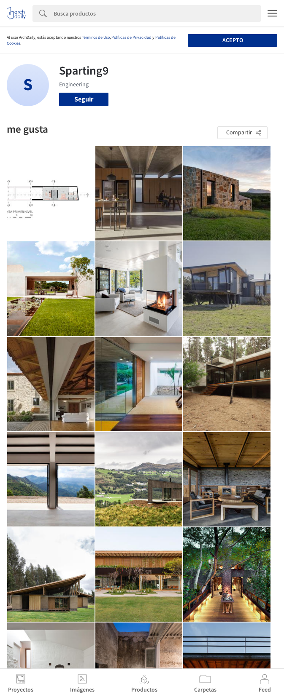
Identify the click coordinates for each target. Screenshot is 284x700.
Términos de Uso (96, 37)
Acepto (232, 40)
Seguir (83, 99)
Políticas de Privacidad (131, 37)
